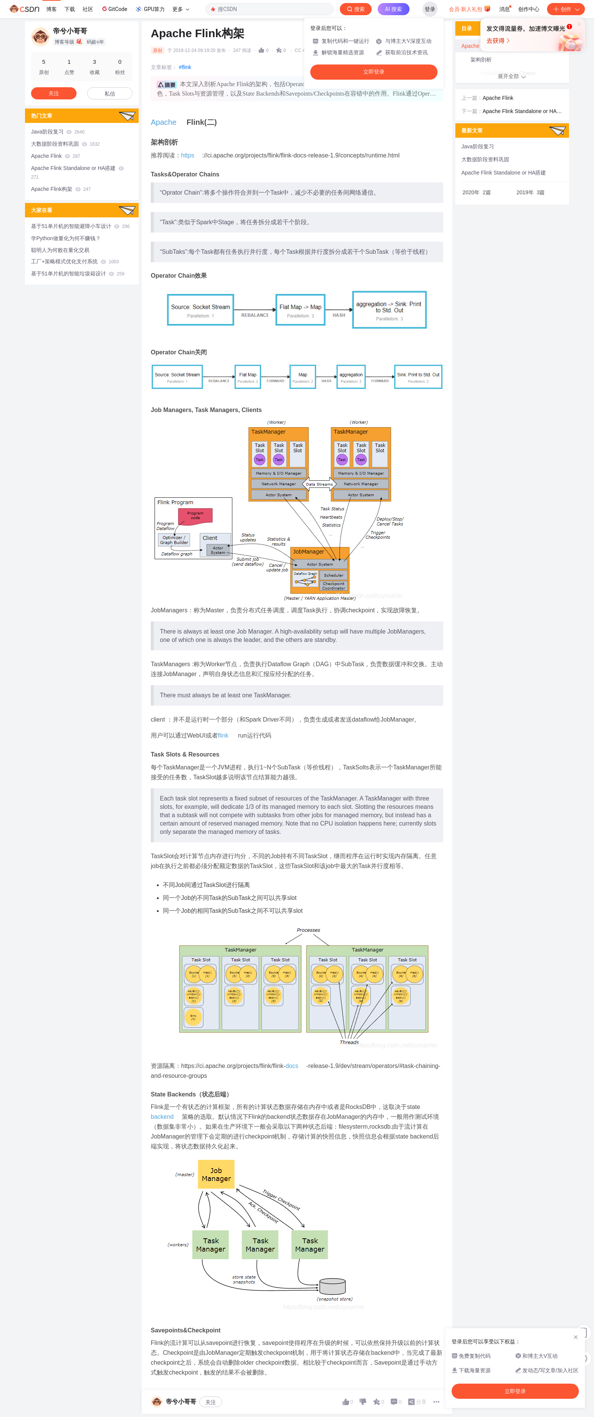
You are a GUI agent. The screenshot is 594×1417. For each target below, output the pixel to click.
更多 (180, 9)
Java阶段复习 (57, 132)
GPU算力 (150, 9)
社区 (88, 9)
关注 (210, 1402)
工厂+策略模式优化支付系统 (75, 261)
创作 (566, 9)
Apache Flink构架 (61, 189)
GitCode (114, 8)
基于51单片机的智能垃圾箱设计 (77, 274)
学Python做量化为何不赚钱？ (66, 238)
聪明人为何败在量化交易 (60, 250)
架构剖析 (481, 60)
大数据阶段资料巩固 (65, 144)
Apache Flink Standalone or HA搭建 (77, 172)
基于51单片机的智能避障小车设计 (80, 226)
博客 (51, 9)
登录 (430, 9)
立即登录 (374, 72)
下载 (69, 9)
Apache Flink (55, 156)
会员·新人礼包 (470, 8)
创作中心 (528, 9)
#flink (185, 67)
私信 (110, 94)
